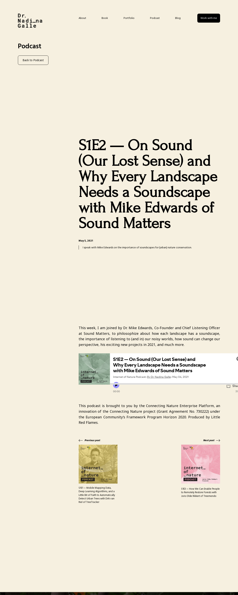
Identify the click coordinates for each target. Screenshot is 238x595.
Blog (178, 18)
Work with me (208, 18)
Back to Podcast (33, 60)
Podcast (155, 18)
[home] (30, 21)
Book (105, 18)
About (82, 18)
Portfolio (129, 18)
